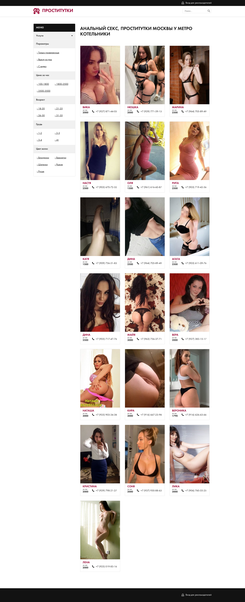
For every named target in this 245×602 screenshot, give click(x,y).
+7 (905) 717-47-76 (106, 339)
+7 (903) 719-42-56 (195, 187)
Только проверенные (48, 53)
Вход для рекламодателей (199, 3)
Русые (41, 171)
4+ (57, 140)
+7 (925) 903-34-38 (106, 415)
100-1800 (43, 84)
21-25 (59, 109)
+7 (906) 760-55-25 (195, 490)
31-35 (59, 115)
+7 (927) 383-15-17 (195, 339)
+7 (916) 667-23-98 (151, 415)
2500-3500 (44, 91)
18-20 (41, 109)
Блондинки (43, 158)
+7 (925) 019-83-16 (106, 566)
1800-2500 (62, 84)
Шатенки (43, 164)
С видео (42, 66)
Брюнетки (61, 158)
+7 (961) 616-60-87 (151, 187)
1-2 (40, 133)
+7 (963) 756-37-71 (151, 339)
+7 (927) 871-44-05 (106, 111)
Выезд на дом (45, 59)
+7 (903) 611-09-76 (195, 263)
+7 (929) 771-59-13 (151, 111)
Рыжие (59, 164)
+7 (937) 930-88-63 (151, 490)
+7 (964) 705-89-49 (195, 111)
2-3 (58, 133)
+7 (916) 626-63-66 (195, 415)
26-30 (41, 115)
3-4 (40, 140)
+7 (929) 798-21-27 (106, 490)
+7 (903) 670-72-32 (106, 187)
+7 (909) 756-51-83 (106, 263)
